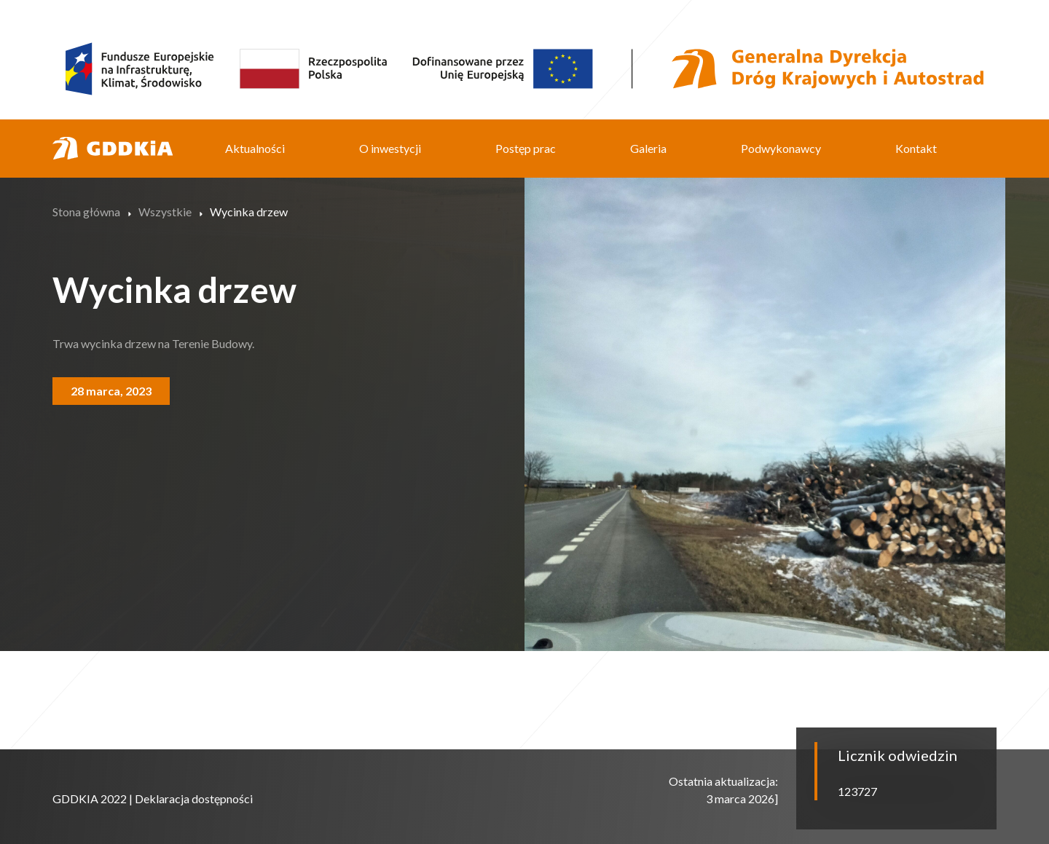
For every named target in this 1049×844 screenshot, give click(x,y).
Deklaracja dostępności (194, 798)
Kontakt (916, 148)
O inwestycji (390, 148)
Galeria (648, 148)
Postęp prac (525, 148)
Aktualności (255, 148)
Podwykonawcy (781, 148)
